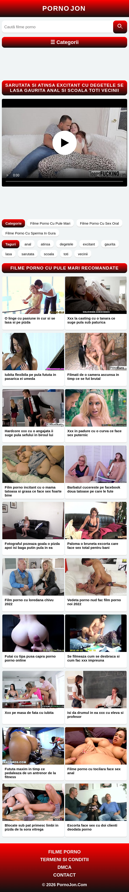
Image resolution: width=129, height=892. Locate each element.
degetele (66, 244)
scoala (49, 254)
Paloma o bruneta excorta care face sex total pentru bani (92, 546)
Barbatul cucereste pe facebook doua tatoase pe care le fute (93, 489)
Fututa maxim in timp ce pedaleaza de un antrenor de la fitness (30, 773)
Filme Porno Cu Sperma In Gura (30, 233)
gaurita (110, 244)
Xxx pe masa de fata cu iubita (29, 713)
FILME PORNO (64, 851)
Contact (64, 875)
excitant (89, 244)
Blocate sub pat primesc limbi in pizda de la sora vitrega (31, 827)
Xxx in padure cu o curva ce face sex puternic (94, 433)
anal (27, 244)
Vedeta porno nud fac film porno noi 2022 (94, 602)
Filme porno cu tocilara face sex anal (94, 771)
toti (66, 254)
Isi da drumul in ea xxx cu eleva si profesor (95, 715)
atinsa (45, 244)
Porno (64, 8)
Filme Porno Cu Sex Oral (99, 223)
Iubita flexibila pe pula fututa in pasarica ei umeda (30, 377)
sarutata (27, 254)
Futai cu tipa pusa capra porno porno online (30, 658)
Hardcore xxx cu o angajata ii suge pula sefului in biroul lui (29, 433)
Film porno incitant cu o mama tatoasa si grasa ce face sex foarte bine (33, 491)
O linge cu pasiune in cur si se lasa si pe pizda (30, 320)
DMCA (65, 867)
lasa (8, 254)
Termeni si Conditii (64, 859)
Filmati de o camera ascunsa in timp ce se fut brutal (93, 377)
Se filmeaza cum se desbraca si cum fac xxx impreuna (93, 658)
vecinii (83, 254)
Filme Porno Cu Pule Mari (50, 223)
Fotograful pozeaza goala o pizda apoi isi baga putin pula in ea (32, 546)
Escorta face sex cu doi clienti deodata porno (92, 827)
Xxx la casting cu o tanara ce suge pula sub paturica (91, 320)
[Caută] (120, 27)
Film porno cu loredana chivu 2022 (29, 602)
